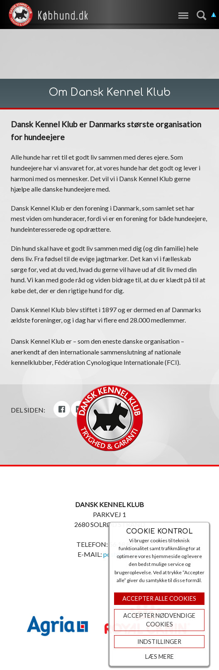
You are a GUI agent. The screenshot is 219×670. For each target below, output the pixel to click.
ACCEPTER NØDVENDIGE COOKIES (159, 620)
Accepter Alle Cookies (159, 598)
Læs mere (159, 656)
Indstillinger (159, 641)
